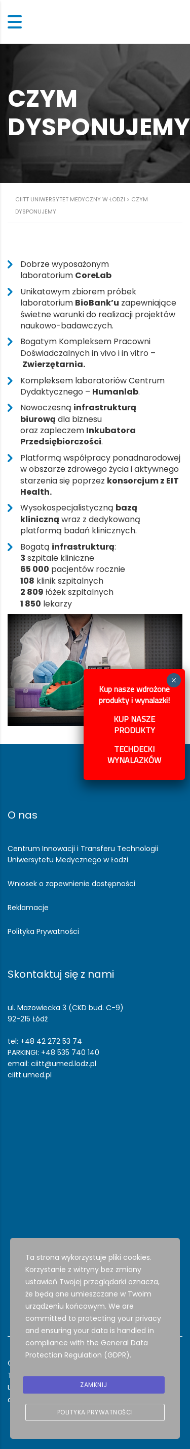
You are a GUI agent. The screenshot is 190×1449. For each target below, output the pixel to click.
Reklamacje (28, 907)
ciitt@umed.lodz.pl (63, 1064)
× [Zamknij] (173, 680)
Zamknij (93, 1384)
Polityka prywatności (95, 1412)
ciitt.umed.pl (30, 1075)
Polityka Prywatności (43, 931)
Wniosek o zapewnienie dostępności (71, 884)
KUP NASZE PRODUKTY (134, 724)
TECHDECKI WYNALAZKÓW (134, 754)
